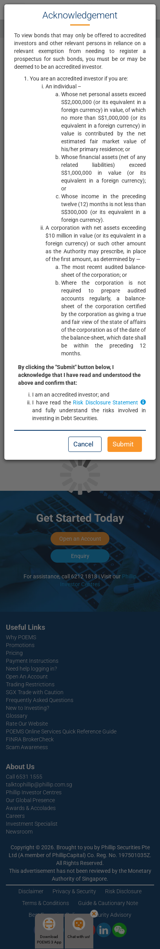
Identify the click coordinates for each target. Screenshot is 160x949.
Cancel (83, 444)
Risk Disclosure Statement (109, 402)
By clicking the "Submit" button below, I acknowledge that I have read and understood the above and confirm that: (79, 375)
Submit (123, 444)
